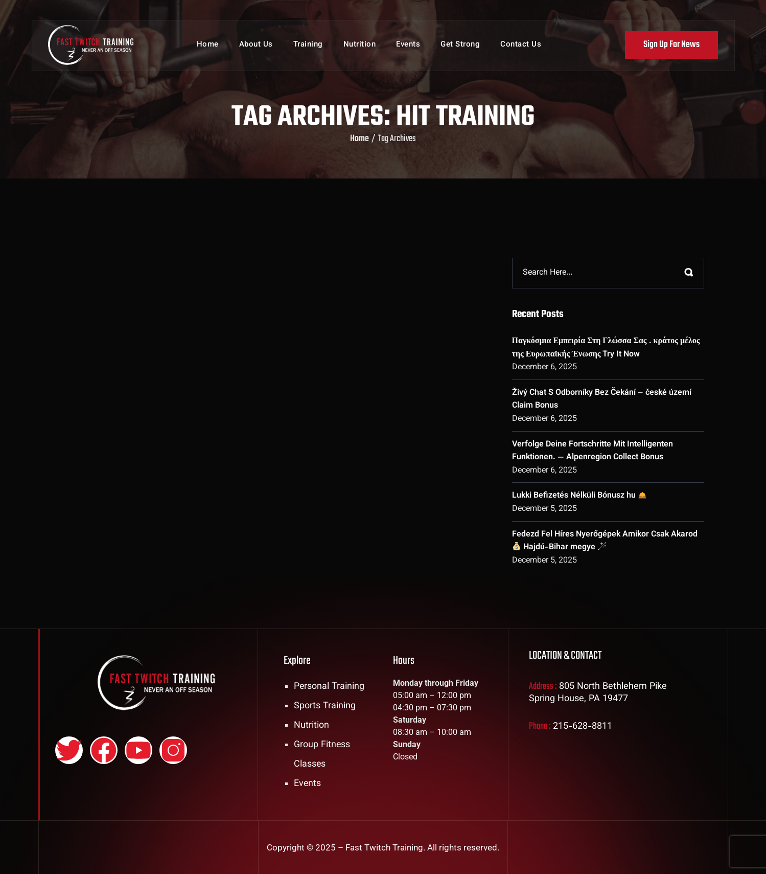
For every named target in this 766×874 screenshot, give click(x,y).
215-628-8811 (582, 727)
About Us (256, 46)
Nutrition (359, 46)
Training (308, 46)
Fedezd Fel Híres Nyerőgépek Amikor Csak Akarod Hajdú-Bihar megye (605, 541)
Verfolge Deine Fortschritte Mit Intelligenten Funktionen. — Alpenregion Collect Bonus (592, 451)
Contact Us (520, 46)
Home (208, 46)
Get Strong (460, 46)
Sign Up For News (671, 45)
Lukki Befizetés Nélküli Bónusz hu (579, 495)
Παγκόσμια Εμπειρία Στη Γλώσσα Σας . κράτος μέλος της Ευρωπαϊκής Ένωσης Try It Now (606, 348)
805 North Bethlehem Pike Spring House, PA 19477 (598, 693)
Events (408, 46)
